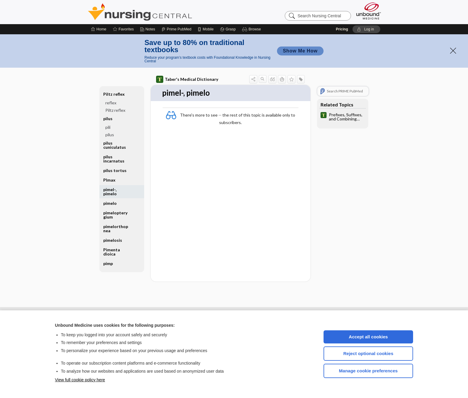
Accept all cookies (368, 336)
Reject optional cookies (368, 353)
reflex (110, 102)
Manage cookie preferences (368, 370)
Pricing (342, 29)
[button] (252, 29)
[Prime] (176, 29)
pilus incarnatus (113, 158)
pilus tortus (115, 170)
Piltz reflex (114, 94)
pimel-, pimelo (110, 191)
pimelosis (112, 240)
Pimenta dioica (111, 251)
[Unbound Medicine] (368, 10)
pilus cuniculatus (114, 145)
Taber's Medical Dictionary (187, 79)
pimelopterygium (115, 214)
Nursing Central (162, 12)
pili (107, 127)
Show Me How (300, 50)
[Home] (98, 29)
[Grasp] (228, 29)
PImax (109, 179)
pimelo (110, 203)
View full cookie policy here (80, 379)
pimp (108, 263)
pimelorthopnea (115, 228)
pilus (108, 118)
